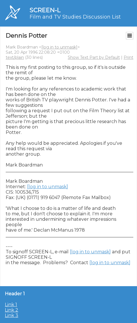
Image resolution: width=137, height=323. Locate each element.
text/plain (15, 57)
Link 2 (11, 310)
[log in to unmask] (59, 47)
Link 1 (11, 304)
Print (128, 57)
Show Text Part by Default (94, 57)
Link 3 (11, 315)
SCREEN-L (45, 10)
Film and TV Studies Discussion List (75, 17)
